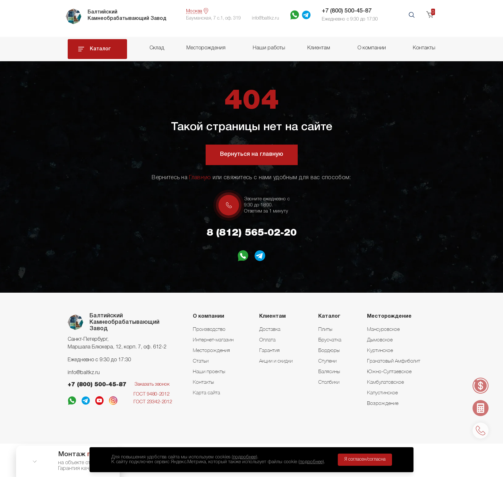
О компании (371, 48)
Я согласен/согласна (365, 459)
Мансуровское (383, 329)
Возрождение (382, 403)
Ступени (327, 361)
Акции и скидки (276, 361)
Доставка (269, 329)
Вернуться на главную (251, 154)
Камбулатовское (385, 382)
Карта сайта (206, 392)
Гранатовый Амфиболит (393, 361)
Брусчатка (329, 339)
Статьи (201, 361)
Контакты (424, 48)
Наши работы (269, 48)
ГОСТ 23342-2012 (152, 402)
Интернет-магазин (213, 339)
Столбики (328, 382)
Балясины (329, 371)
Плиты (325, 329)
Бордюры (329, 350)
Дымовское (380, 339)
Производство (209, 329)
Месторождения (206, 48)
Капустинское (382, 392)
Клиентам (318, 48)
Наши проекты (209, 371)
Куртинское (380, 350)
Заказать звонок (152, 384)
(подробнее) (244, 457)
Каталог (100, 49)
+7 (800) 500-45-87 (346, 10)
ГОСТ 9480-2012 (151, 394)
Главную (200, 177)
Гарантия (269, 350)
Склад (156, 48)
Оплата (267, 339)
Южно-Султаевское (389, 371)
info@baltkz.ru (84, 373)
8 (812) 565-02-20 (252, 233)
